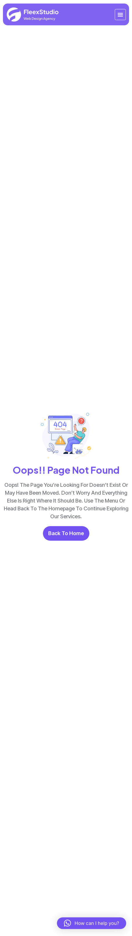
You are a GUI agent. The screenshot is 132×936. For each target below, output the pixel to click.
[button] (91, 923)
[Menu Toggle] (120, 14)
